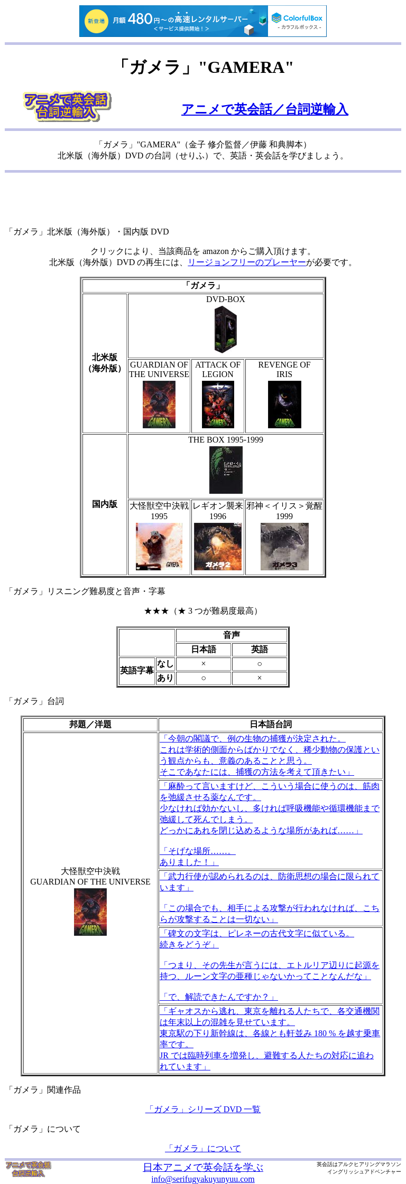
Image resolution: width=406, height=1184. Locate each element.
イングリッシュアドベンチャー (364, 1171)
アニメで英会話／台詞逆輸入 (264, 109)
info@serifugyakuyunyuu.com (203, 1178)
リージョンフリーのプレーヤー (247, 262)
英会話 (325, 1164)
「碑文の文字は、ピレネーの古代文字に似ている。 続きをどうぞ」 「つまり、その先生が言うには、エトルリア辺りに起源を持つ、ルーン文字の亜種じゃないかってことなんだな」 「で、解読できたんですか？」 (270, 965)
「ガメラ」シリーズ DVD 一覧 (203, 1109)
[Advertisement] (203, 200)
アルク (346, 1164)
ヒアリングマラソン (377, 1164)
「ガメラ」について (203, 1148)
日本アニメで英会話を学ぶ (203, 1167)
